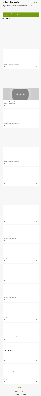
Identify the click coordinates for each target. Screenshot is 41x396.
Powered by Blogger (20, 391)
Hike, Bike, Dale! (11, 2)
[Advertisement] (21, 78)
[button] (37, 67)
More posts (20, 387)
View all (5, 15)
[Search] (34, 2)
